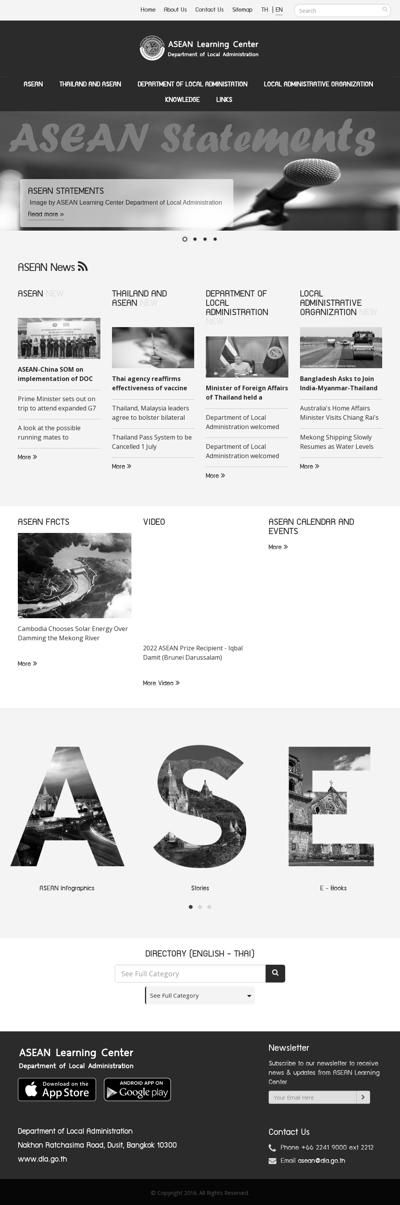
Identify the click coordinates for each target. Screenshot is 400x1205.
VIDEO (154, 522)
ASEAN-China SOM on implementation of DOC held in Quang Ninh (55, 374)
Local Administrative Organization (318, 84)
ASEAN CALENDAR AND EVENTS (311, 527)
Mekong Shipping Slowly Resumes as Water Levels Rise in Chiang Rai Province (339, 442)
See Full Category (177, 995)
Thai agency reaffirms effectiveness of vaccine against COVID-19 (149, 383)
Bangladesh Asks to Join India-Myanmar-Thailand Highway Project (339, 383)
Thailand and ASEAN (90, 84)
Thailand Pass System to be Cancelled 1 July (152, 442)
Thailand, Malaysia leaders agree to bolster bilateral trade (150, 413)
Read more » (46, 214)
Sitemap (242, 10)
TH (265, 10)
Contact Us (209, 10)
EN (279, 10)
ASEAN (33, 84)
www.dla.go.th (42, 1159)
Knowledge (182, 100)
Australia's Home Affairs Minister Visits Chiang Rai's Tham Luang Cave (339, 413)
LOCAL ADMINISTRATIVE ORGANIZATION (331, 303)
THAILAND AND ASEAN (139, 298)
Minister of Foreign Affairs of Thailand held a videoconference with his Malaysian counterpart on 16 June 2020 (247, 393)
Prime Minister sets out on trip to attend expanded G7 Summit (57, 404)
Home (148, 10)
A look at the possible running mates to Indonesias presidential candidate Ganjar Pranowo (56, 433)
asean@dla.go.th (321, 1161)
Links (224, 100)
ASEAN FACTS (43, 522)
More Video (161, 683)
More (27, 457)
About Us (175, 10)
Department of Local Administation (192, 84)
